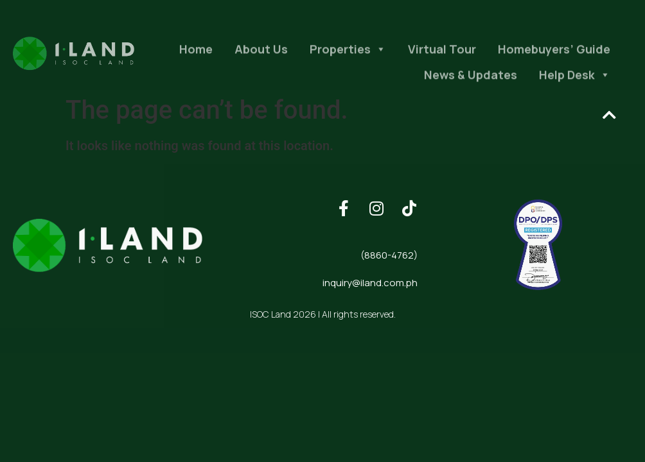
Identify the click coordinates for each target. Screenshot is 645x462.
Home (196, 58)
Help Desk (574, 84)
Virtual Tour (442, 58)
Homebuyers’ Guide (554, 58)
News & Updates (470, 84)
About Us (261, 58)
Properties (348, 58)
